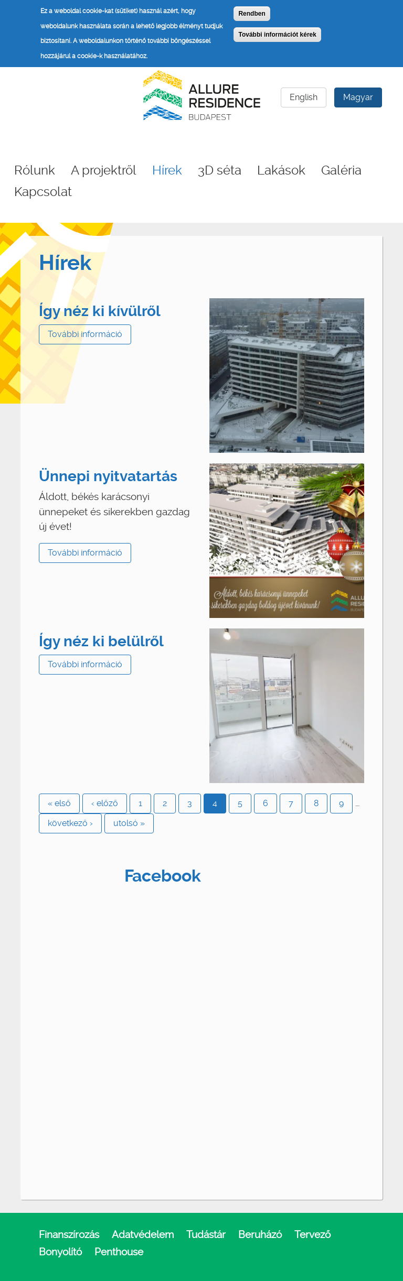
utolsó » (129, 823)
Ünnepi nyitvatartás (108, 476)
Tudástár (206, 1235)
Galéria (341, 170)
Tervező (312, 1235)
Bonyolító (60, 1252)
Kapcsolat (43, 191)
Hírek (167, 170)
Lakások (281, 170)
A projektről (103, 170)
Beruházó (260, 1235)
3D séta (219, 170)
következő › (70, 823)
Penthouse (118, 1252)
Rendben (251, 13)
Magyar (358, 97)
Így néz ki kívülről (100, 311)
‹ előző (104, 803)
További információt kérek (277, 34)
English (303, 97)
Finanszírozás (69, 1235)
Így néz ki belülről (101, 641)
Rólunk (34, 170)
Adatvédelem (143, 1235)
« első (59, 803)
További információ (85, 334)
